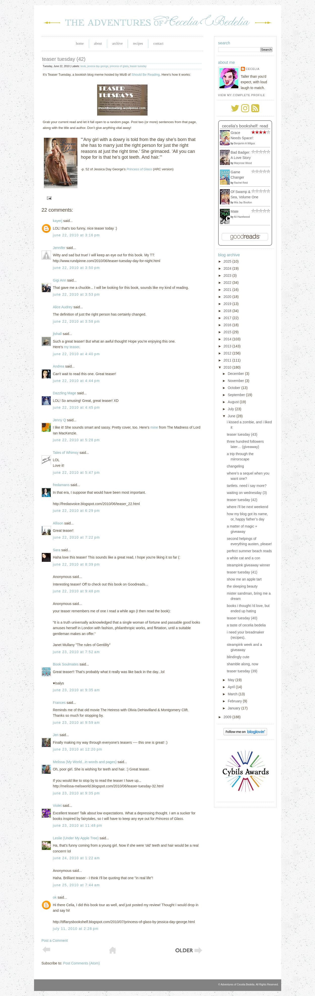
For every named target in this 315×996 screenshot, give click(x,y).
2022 (227, 283)
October (234, 388)
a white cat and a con (243, 558)
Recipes (138, 43)
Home (80, 43)
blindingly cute (238, 657)
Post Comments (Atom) (81, 963)
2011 (227, 360)
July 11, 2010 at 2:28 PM (76, 929)
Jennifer (59, 248)
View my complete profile (241, 95)
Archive (117, 43)
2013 (227, 346)
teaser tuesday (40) (242, 618)
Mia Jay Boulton (243, 202)
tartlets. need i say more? (246, 486)
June (232, 416)
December (236, 374)
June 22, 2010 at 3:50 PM (76, 268)
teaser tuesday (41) (242, 572)
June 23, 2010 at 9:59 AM (76, 723)
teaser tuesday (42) (63, 59)
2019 (227, 304)
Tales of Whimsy (66, 453)
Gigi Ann (59, 280)
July (231, 409)
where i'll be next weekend (247, 507)
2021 (227, 290)
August (234, 402)
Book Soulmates (66, 664)
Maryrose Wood (243, 163)
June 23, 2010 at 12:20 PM (77, 749)
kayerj (57, 221)
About (98, 43)
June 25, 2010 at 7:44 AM (76, 885)
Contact (158, 43)
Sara (57, 550)
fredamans (61, 485)
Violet (57, 806)
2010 (227, 367)
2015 (227, 332)
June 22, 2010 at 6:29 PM (76, 511)
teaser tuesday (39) (242, 671)
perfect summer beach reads (249, 551)
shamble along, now (242, 664)
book (83, 66)
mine (154, 427)
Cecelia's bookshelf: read (245, 126)
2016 (227, 325)
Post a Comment (55, 940)
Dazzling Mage (64, 393)
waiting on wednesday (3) (247, 493)
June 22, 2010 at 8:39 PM (76, 564)
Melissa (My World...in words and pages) (85, 762)
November (236, 381)
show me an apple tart (244, 579)
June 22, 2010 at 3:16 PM (76, 235)
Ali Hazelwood (242, 216)
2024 (227, 268)
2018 (227, 311)
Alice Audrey (63, 307)
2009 (227, 717)
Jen (56, 735)
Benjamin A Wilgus (244, 143)
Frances (59, 703)
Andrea (58, 366)
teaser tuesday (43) (242, 434)
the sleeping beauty (242, 586)
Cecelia (253, 68)
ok (55, 897)
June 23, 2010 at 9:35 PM (76, 793)
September (237, 395)
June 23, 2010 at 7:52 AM (76, 652)
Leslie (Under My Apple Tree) (76, 838)
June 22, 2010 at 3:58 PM (76, 321)
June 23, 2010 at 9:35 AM (76, 690)
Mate (235, 211)
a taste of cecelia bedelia (246, 625)
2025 (227, 261)
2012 (227, 353)
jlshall (57, 334)
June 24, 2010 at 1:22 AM (76, 858)
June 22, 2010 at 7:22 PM (76, 537)
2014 (227, 339)
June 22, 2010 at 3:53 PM (76, 294)
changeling (235, 466)
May (231, 680)
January (234, 708)
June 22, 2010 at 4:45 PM (76, 407)
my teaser (71, 347)
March (233, 694)
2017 (227, 318)
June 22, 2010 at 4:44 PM (76, 381)
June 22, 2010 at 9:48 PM (76, 591)
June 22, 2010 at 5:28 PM (76, 440)
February (235, 701)
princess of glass (119, 66)
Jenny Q (59, 420)
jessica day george (97, 66)
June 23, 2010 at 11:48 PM (77, 825)
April (232, 687)
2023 (227, 275)
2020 (227, 297)
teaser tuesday (138, 66)
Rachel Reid (241, 182)
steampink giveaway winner (248, 565)
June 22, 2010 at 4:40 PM (76, 354)
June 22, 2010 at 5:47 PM (76, 473)
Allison (58, 523)
